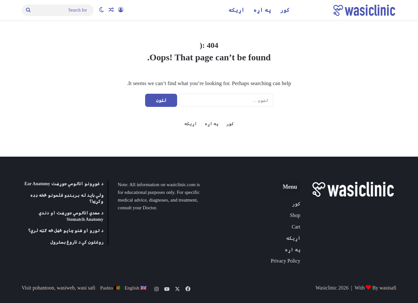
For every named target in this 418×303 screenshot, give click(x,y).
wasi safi (86, 287)
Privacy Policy (285, 261)
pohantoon (43, 287)
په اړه (262, 10)
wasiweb (66, 287)
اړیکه (236, 10)
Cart (295, 226)
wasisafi (388, 287)
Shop (295, 215)
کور (285, 10)
